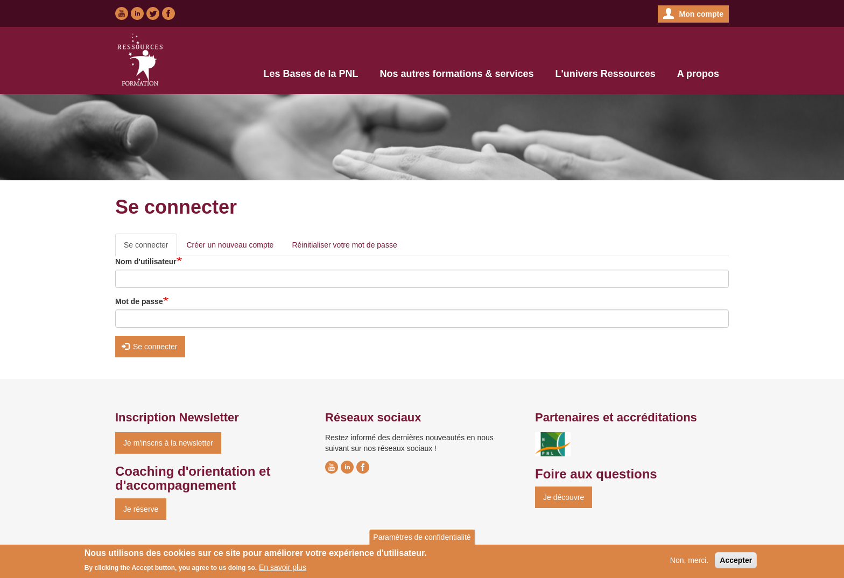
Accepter (736, 562)
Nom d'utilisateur (146, 261)
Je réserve (140, 509)
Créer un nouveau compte (230, 245)
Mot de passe (139, 301)
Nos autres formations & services (456, 73)
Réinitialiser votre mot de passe (344, 245)
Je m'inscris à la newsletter (168, 443)
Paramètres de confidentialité (421, 539)
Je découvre (563, 497)
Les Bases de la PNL (310, 73)
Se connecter (150, 247)
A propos (698, 73)
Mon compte (701, 14)
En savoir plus (282, 570)
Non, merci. (689, 562)
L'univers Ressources (605, 73)
